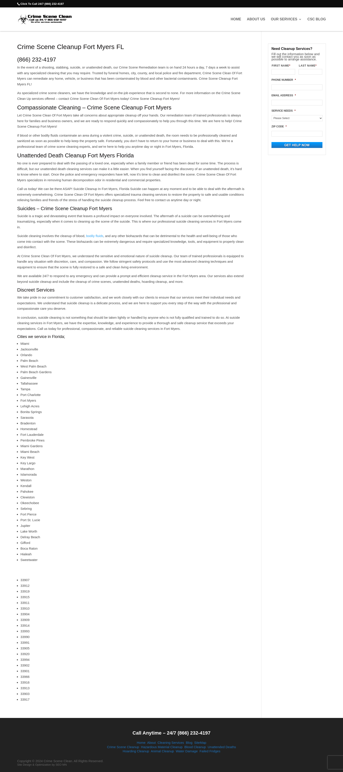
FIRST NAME (283, 65)
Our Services (284, 19)
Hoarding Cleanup (136, 751)
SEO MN (61, 764)
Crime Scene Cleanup (123, 747)
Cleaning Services (171, 742)
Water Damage (187, 751)
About (151, 742)
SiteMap (200, 742)
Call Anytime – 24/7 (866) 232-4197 (171, 733)
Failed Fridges (210, 751)
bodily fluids (94, 236)
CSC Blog (316, 19)
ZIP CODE (279, 126)
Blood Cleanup (195, 747)
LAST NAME (309, 65)
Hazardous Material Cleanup (161, 747)
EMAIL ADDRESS (283, 95)
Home (236, 19)
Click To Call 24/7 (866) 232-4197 (42, 3)
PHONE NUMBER (283, 79)
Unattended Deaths (222, 747)
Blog (189, 742)
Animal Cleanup (162, 751)
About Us (256, 19)
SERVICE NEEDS (283, 110)
